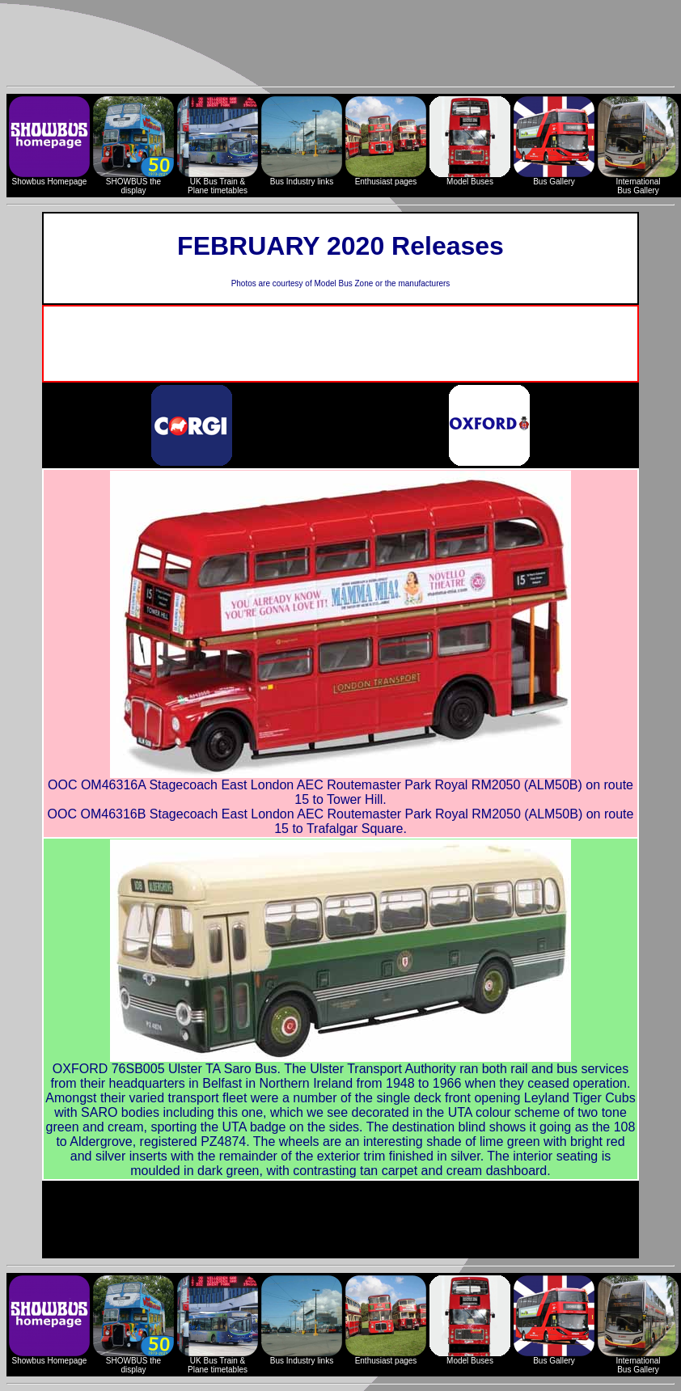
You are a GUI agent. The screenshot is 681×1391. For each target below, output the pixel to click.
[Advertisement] (340, 42)
